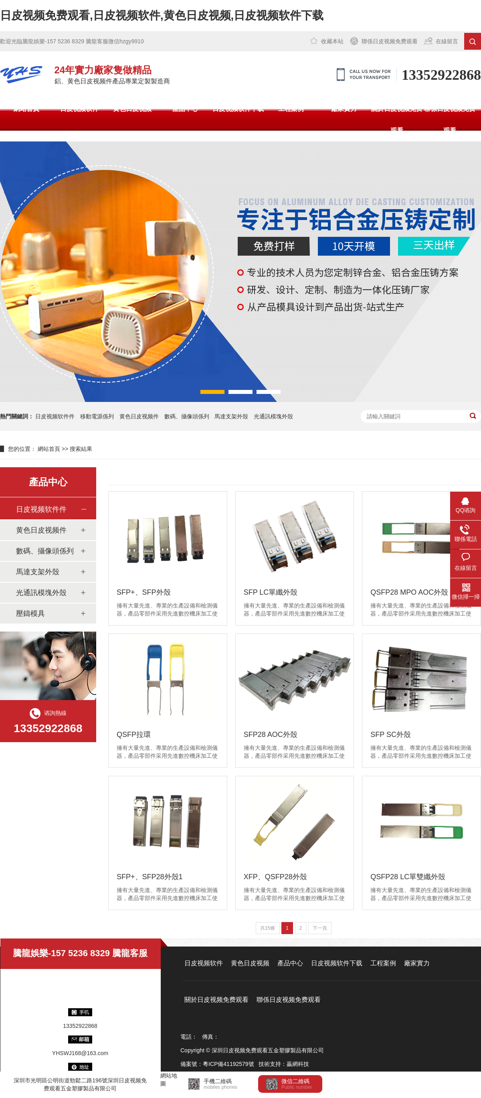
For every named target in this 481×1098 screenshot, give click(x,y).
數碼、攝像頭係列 (186, 416)
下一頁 (320, 928)
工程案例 (291, 108)
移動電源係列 (97, 416)
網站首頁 (26, 108)
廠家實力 (344, 108)
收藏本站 (332, 41)
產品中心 (185, 108)
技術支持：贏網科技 (284, 1064)
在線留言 (447, 41)
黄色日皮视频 (132, 108)
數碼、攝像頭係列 (45, 551)
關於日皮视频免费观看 (396, 119)
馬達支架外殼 (231, 416)
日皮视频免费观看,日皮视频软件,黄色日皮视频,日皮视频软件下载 (161, 15)
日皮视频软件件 (55, 416)
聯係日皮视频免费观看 (390, 41)
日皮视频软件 (79, 108)
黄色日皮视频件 (139, 416)
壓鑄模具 (30, 614)
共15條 (267, 928)
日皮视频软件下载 (238, 108)
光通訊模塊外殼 (273, 416)
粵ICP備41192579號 (228, 1064)
